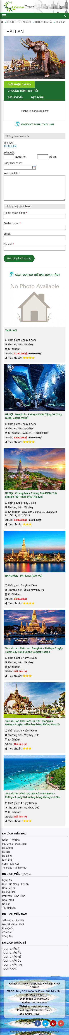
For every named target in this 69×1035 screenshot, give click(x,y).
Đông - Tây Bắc (11, 839)
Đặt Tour (37, 97)
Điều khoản (15, 97)
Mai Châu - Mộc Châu (14, 843)
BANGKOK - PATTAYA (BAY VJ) (23, 575)
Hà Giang (7, 847)
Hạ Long (7, 855)
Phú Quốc (7, 928)
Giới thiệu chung (19, 84)
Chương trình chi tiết (23, 90)
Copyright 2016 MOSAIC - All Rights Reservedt (34, 1031)
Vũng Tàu (7, 936)
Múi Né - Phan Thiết (13, 924)
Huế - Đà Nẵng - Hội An (15, 884)
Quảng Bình (9, 892)
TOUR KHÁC (9, 968)
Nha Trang (8, 899)
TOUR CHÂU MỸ (11, 956)
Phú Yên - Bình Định (13, 896)
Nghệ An (7, 880)
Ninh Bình (7, 859)
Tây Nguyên (9, 907)
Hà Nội (6, 851)
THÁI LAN (11, 330)
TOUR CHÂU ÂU (11, 952)
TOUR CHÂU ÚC (11, 960)
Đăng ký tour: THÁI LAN (37, 124)
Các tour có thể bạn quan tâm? (37, 274)
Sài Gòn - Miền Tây (13, 920)
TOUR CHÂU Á (10, 948)
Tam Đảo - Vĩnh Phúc (14, 867)
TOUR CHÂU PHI (12, 964)
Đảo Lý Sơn (9, 888)
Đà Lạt (5, 903)
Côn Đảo (7, 932)
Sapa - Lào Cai (10, 863)
